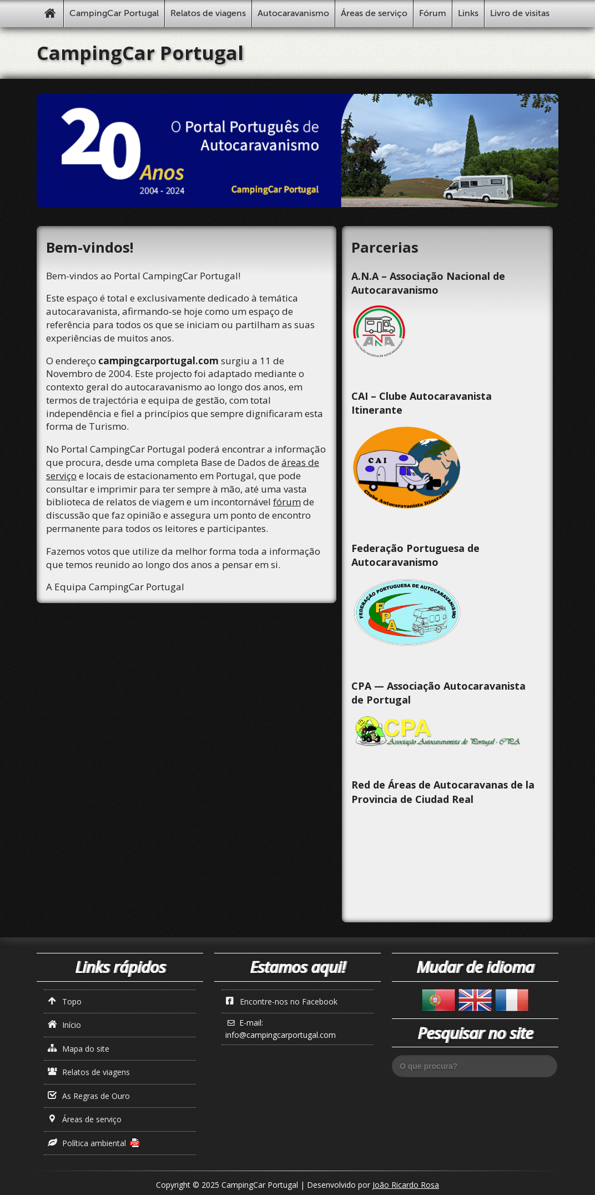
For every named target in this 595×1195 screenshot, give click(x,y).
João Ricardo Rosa (405, 1184)
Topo (65, 1001)
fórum (287, 501)
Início (65, 1025)
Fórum (432, 13)
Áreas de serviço (374, 13)
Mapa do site (79, 1048)
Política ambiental (87, 1143)
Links (468, 13)
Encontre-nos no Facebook (281, 1001)
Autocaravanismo (293, 13)
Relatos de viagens (208, 13)
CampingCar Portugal (114, 13)
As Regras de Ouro (89, 1096)
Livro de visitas (519, 13)
